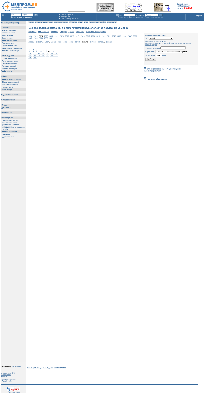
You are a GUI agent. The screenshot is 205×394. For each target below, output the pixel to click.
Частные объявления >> (158, 79)
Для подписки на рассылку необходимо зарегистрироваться (162, 70)
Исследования (112, 22)
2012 (103, 36)
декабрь (109, 42)
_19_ (47, 54)
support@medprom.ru (8, 380)
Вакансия (80, 32)
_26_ (47, 56)
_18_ (43, 54)
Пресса (65, 22)
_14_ (53, 52)
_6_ (46, 50)
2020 (62, 36)
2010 (114, 36)
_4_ (39, 50)
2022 (51, 36)
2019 (67, 36)
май (59, 42)
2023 (46, 36)
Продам (63, 32)
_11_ (41, 52)
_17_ (39, 54)
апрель (53, 42)
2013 (98, 36)
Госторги (92, 22)
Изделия (31, 22)
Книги (86, 22)
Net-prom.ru (16, 367)
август (77, 42)
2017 (77, 36)
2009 (119, 36)
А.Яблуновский (6, 375)
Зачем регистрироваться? (70, 19)
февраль (39, 42)
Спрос (50, 22)
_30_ (35, 58)
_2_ (33, 50)
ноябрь (101, 42)
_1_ (29, 50)
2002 (46, 38)
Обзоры (81, 22)
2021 (57, 36)
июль (71, 42)
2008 (124, 36)
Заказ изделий (60, 368)
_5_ (43, 50)
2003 (41, 38)
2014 (93, 36)
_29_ (30, 58)
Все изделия (48, 368)
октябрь (93, 42)
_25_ (43, 56)
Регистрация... (66, 16)
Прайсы (45, 22)
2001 (51, 38)
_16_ (35, 54)
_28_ (56, 56)
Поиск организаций (35, 368)
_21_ (56, 54)
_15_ (30, 54)
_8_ (29, 52)
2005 (30, 38)
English (199, 15)
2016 (83, 36)
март (47, 42)
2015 (88, 36)
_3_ (36, 50)
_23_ (35, 56)
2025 (36, 36)
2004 (36, 38)
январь (31, 42)
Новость (54, 32)
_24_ (39, 56)
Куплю (71, 32)
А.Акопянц (4, 376)
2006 (135, 36)
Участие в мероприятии (96, 32)
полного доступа (151, 45)
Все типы (32, 32)
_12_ (46, 52)
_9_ (33, 52)
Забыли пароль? (67, 14)
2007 (130, 36)
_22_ (30, 56)
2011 (109, 36)
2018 (72, 36)
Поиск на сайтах (100, 22)
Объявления (73, 22)
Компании (38, 22)
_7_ (49, 50)
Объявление (43, 32)
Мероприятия (58, 22)
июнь (65, 42)
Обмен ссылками (13, 391)
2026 (30, 36)
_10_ (37, 52)
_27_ (52, 56)
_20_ (52, 54)
